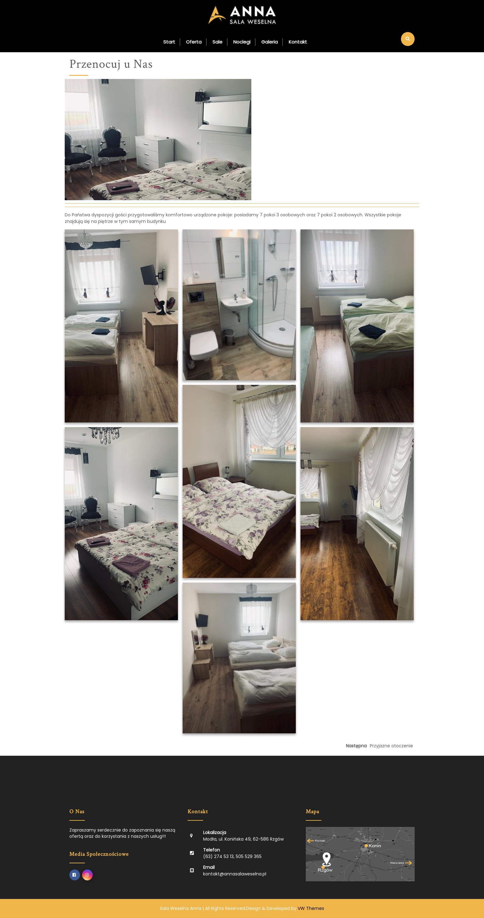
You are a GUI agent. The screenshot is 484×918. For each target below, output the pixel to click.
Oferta (194, 42)
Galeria (269, 42)
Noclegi (241, 42)
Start (169, 42)
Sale (217, 42)
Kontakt (298, 42)
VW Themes (310, 908)
